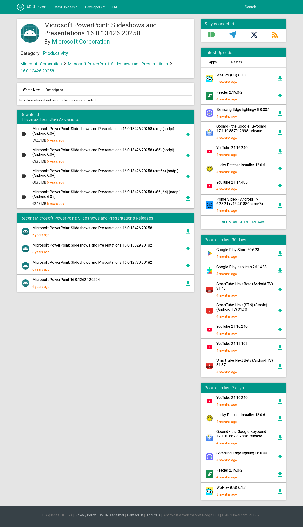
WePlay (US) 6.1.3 (231, 75)
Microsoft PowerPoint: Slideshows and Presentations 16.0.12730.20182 (92, 262)
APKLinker (31, 7)
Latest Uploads (65, 7)
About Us (153, 515)
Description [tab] (55, 90)
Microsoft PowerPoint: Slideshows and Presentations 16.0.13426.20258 (92, 228)
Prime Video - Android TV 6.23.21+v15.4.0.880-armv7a (239, 201)
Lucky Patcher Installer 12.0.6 (240, 165)
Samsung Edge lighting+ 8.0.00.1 (243, 109)
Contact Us (135, 515)
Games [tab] (236, 62)
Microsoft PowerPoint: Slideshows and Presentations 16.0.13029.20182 (92, 245)
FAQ (115, 7)
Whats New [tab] (31, 90)
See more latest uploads (243, 222)
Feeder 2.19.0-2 (229, 92)
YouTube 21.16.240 (232, 148)
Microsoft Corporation (81, 41)
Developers (95, 7)
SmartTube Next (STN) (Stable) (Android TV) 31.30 (241, 307)
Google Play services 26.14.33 (241, 267)
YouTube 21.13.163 (232, 343)
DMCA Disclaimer (111, 515)
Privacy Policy (86, 515)
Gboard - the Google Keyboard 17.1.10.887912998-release (241, 128)
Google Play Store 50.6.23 (237, 249)
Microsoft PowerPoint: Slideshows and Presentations (118, 63)
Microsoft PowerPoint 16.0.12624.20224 (66, 279)
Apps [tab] (213, 62)
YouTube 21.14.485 (232, 182)
